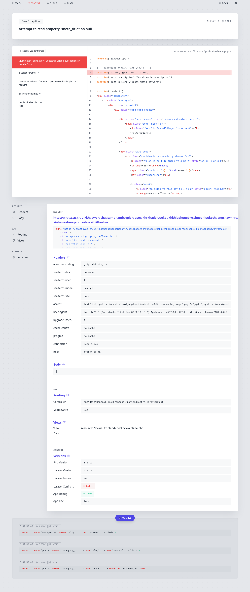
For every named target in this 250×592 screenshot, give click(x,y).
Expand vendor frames (32, 50)
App (14, 228)
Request (17, 206)
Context (17, 251)
